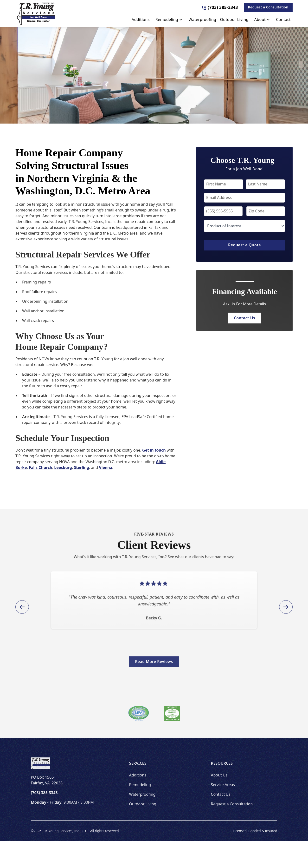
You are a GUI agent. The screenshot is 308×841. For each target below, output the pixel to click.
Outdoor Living (142, 804)
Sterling (81, 467)
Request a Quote (244, 245)
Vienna (105, 467)
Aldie (161, 461)
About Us (219, 775)
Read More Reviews (154, 665)
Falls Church (40, 467)
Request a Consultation (268, 7)
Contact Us (244, 318)
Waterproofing (142, 794)
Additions (137, 775)
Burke (21, 467)
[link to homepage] (36, 13)
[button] (169, 20)
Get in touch (154, 450)
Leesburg (63, 467)
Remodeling (140, 784)
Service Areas (223, 784)
